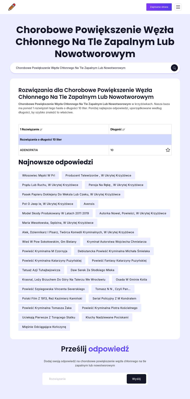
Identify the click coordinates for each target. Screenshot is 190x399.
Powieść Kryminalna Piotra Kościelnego (109, 308)
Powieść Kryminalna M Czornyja (44, 251)
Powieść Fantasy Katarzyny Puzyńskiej (119, 260)
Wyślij (136, 379)
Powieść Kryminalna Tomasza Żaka (47, 308)
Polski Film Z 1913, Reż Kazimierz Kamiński (52, 298)
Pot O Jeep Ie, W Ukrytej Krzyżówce (47, 204)
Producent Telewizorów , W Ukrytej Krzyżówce (98, 175)
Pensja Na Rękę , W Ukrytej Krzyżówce (116, 185)
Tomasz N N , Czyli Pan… (113, 289)
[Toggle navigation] (178, 7)
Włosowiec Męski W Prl (38, 175)
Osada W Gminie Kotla (131, 279)
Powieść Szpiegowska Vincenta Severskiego (53, 289)
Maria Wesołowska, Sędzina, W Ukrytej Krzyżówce (58, 222)
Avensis (89, 204)
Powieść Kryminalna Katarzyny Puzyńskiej (52, 260)
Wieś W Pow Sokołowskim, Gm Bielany (49, 241)
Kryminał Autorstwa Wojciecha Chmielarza (117, 241)
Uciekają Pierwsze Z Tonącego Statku (48, 317)
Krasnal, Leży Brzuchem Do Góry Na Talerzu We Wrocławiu (64, 279)
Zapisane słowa (159, 6)
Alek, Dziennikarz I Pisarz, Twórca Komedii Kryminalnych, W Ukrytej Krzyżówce (78, 232)
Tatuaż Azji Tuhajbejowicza (41, 270)
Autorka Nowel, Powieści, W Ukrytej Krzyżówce (132, 213)
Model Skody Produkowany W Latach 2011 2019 (55, 213)
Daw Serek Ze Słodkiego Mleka (92, 270)
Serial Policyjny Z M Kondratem (114, 298)
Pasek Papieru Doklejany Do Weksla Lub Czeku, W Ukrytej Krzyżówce (71, 194)
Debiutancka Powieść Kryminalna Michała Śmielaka (114, 251)
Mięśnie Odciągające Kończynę (44, 327)
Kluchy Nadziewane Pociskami (107, 317)
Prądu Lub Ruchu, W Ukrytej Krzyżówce (50, 185)
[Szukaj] (91, 68)
